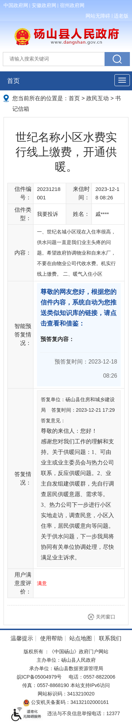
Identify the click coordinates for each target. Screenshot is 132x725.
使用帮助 (51, 638)
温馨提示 (22, 638)
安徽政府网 (44, 5)
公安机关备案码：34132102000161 (66, 702)
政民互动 (97, 98)
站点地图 (80, 638)
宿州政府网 (72, 5)
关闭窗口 (105, 617)
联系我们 (110, 638)
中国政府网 (16, 5)
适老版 (121, 16)
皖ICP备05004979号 (39, 677)
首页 (13, 80)
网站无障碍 (98, 16)
